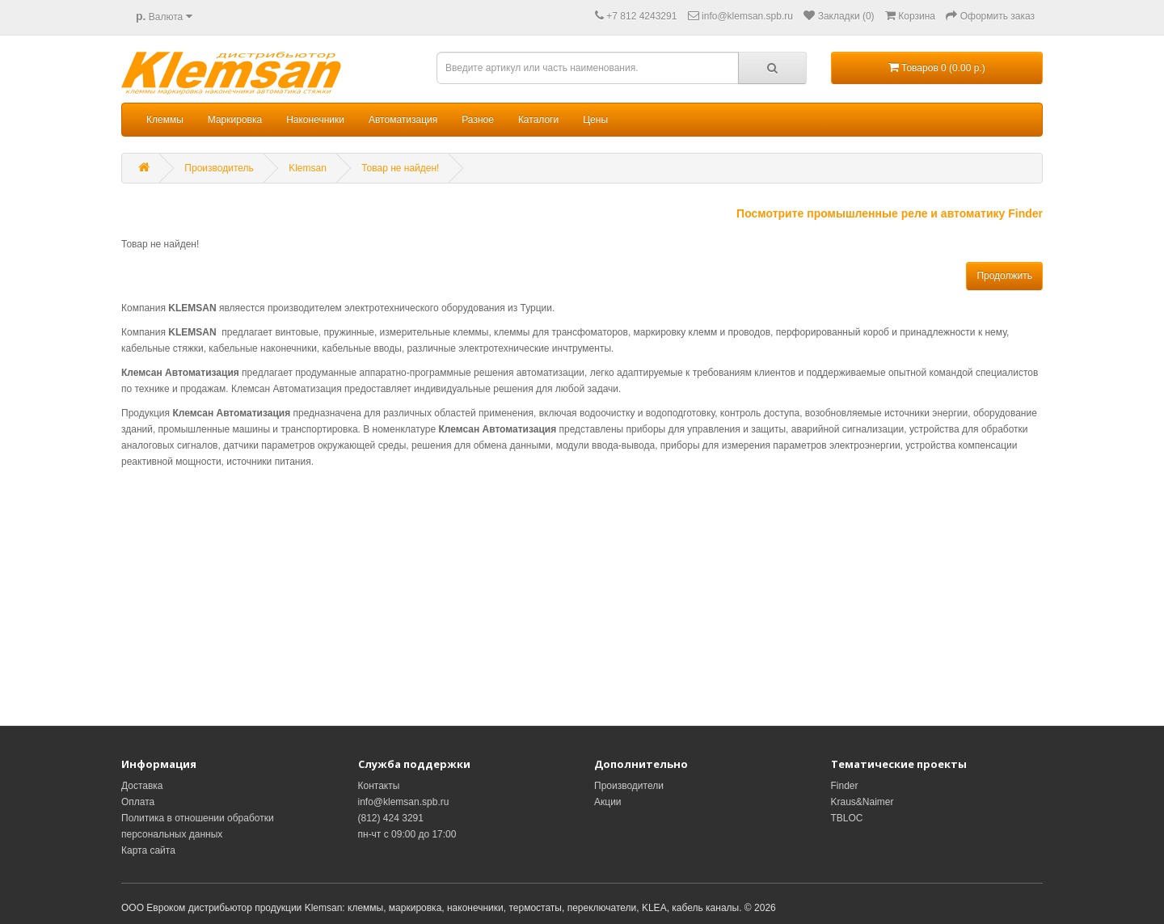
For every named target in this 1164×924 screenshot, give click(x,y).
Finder (844, 785)
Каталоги (538, 119)
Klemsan (308, 168)
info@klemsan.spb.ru (403, 802)
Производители (629, 785)
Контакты (379, 785)
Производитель (218, 168)
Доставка (142, 785)
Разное (478, 119)
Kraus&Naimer (862, 802)
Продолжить (1004, 275)
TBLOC (847, 818)
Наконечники (315, 119)
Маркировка (235, 119)
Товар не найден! (400, 168)
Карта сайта (148, 850)
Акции (608, 802)
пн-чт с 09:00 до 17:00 (407, 834)
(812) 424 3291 (391, 818)
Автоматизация (403, 119)
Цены (595, 119)
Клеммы (164, 119)
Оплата (137, 802)
